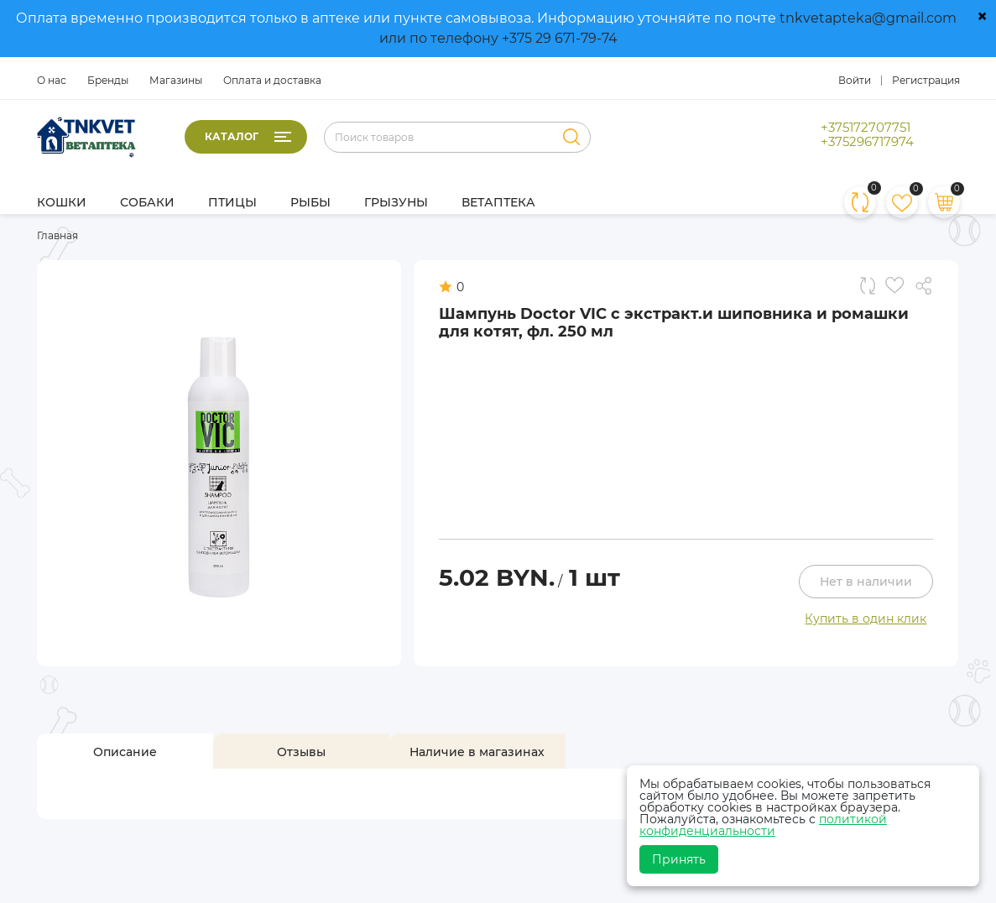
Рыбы (310, 202)
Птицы (232, 202)
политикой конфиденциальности (763, 825)
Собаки (147, 202)
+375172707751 (865, 128)
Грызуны (396, 202)
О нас (51, 80)
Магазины (175, 80)
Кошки (61, 202)
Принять (679, 859)
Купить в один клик (865, 618)
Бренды (107, 80)
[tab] (125, 751)
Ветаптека (498, 202)
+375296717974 (867, 142)
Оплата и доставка (272, 80)
